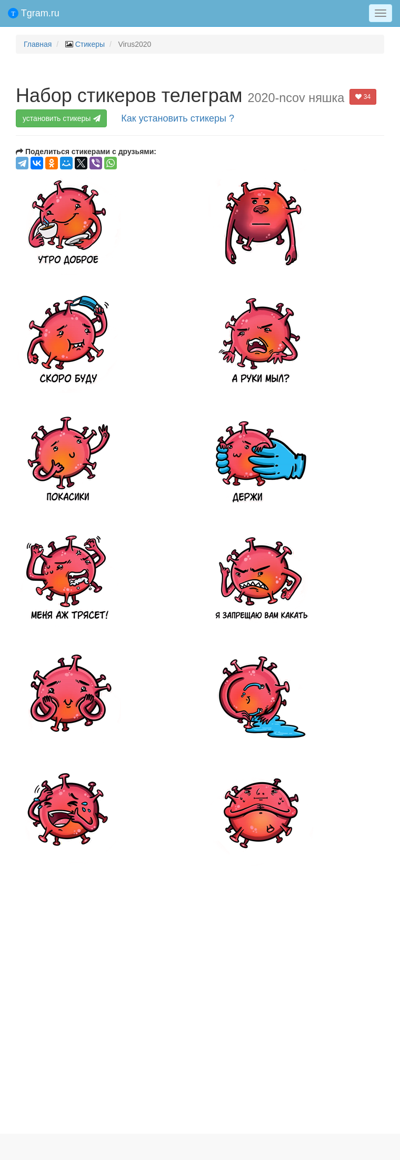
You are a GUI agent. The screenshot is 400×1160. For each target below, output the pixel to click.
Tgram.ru (33, 13)
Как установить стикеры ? (177, 118)
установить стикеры (63, 118)
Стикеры (90, 44)
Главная (38, 44)
